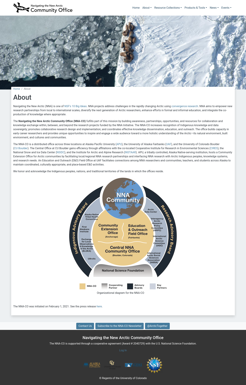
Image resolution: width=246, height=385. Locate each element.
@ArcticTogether (157, 326)
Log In (123, 350)
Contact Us (85, 326)
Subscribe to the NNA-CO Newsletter (120, 326)
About (146, 7)
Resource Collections (167, 7)
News (213, 7)
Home (136, 7)
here (99, 306)
